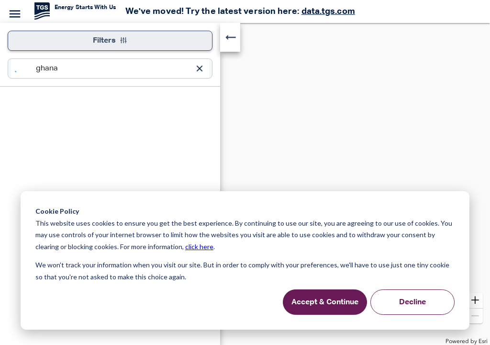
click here (199, 246)
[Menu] (13, 12)
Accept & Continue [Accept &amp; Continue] (324, 302)
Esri (483, 341)
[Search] (23, 68)
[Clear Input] (199, 68)
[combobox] (113, 68)
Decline (412, 302)
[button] (475, 300)
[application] (245, 184)
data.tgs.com (328, 11)
